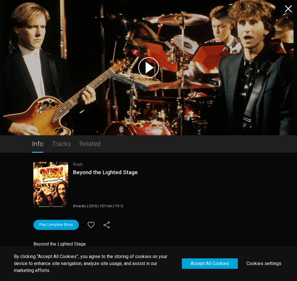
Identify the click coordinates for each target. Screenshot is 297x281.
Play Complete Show (56, 224)
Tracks (61, 143)
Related (90, 143)
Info (37, 143)
